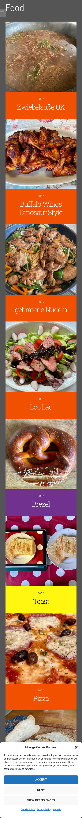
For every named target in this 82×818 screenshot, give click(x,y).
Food (41, 99)
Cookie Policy (28, 809)
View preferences (41, 800)
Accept (41, 779)
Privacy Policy (44, 809)
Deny (41, 790)
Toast (41, 601)
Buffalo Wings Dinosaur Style (41, 208)
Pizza (41, 698)
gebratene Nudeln (41, 309)
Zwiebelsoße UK (41, 106)
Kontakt (57, 809)
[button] (76, 747)
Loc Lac (41, 406)
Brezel (41, 503)
